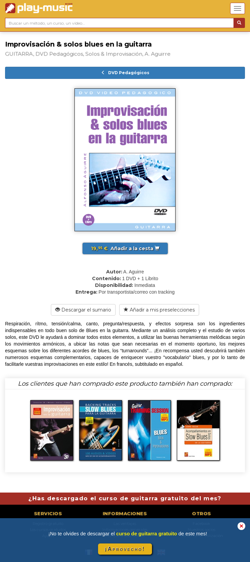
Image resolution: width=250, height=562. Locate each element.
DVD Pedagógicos (125, 72)
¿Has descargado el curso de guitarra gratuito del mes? (125, 498)
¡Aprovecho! (125, 549)
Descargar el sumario (83, 310)
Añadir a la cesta (125, 248)
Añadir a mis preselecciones (159, 310)
